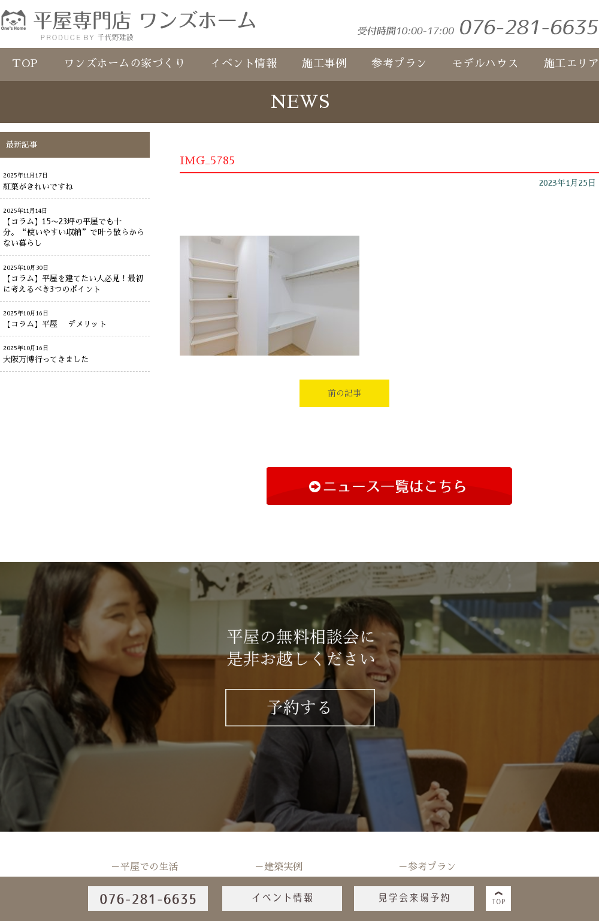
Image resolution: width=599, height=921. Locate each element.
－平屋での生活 (144, 867)
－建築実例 (278, 867)
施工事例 (324, 63)
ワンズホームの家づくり (124, 63)
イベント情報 (243, 63)
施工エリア (572, 63)
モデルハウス (485, 63)
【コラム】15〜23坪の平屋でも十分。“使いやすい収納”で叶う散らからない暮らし (73, 232)
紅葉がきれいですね (38, 187)
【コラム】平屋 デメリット (55, 324)
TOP (25, 63)
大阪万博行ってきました (46, 359)
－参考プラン (427, 867)
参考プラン (399, 63)
